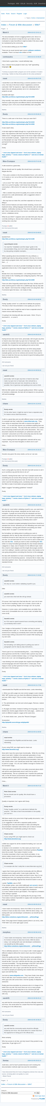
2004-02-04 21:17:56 (34, 685)
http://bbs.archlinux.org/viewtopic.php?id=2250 (18, 124)
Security (30, 3)
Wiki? (37, 25)
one (20, 52)
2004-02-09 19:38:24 (34, 1020)
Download (42, 3)
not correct (33, 885)
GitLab (22, 3)
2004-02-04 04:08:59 (34, 299)
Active (33, 18)
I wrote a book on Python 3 (21, 155)
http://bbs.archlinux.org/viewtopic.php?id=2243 (18, 122)
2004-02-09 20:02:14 (34, 1060)
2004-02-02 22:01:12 (34, 32)
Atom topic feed (40, 1096)
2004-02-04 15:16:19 (34, 450)
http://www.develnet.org (12, 839)
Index (3, 13)
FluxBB (42, 1099)
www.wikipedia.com (16, 975)
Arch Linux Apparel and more (12, 152)
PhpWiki (40, 850)
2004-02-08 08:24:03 (34, 932)
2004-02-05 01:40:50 (34, 732)
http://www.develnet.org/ (10, 749)
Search (13, 13)
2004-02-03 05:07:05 (34, 78)
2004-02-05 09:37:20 (34, 786)
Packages (11, 3)
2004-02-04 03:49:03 (34, 232)
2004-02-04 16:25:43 (34, 505)
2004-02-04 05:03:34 (34, 334)
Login (25, 13)
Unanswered (40, 18)
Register (19, 13)
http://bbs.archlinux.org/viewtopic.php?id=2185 (18, 239)
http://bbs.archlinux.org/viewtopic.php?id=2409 (18, 97)
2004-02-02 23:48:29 (34, 57)
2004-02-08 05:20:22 (34, 904)
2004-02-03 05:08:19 (34, 114)
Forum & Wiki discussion (20, 25)
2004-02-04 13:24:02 (34, 403)
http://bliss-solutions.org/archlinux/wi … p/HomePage (20, 917)
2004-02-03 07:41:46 (34, 161)
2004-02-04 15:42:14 (34, 465)
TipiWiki (9, 883)
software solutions (34, 50)
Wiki (17, 3)
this (11, 541)
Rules (8, 13)
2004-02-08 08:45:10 (34, 998)
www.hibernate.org (30, 421)
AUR (35, 3)
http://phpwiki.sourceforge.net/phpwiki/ (15, 722)
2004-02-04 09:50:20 (34, 370)
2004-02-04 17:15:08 (34, 575)
